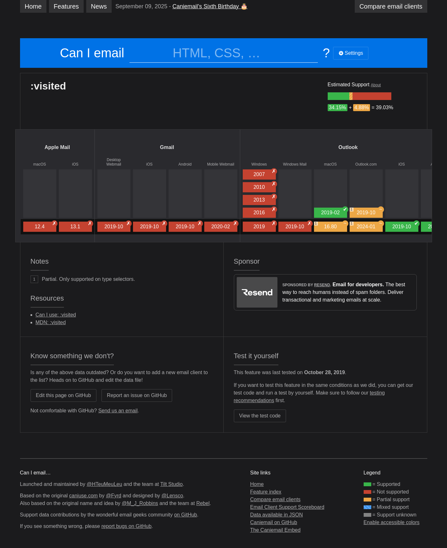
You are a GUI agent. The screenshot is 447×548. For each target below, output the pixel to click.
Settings (351, 53)
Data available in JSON (276, 514)
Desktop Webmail (113, 162)
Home (33, 6)
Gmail (167, 147)
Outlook (348, 147)
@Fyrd (113, 495)
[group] (338, 96)
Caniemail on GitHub (273, 522)
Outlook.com (366, 164)
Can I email (92, 53)
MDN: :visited (51, 322)
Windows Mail (294, 164)
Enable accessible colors (392, 522)
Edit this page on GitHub (63, 395)
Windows (259, 164)
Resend (322, 285)
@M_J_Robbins (140, 503)
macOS (39, 164)
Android (185, 164)
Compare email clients (275, 499)
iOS (75, 164)
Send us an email (118, 410)
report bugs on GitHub (126, 526)
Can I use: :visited (56, 314)
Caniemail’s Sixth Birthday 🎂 (210, 6)
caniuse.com (83, 495)
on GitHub (185, 514)
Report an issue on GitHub (137, 395)
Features (66, 6)
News (99, 6)
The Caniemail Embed (275, 530)
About (376, 85)
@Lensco (172, 495)
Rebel (203, 503)
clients (391, 6)
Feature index (265, 492)
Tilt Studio (171, 484)
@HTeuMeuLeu (104, 484)
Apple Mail (57, 147)
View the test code (260, 415)
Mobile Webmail (220, 164)
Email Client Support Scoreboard (287, 507)
